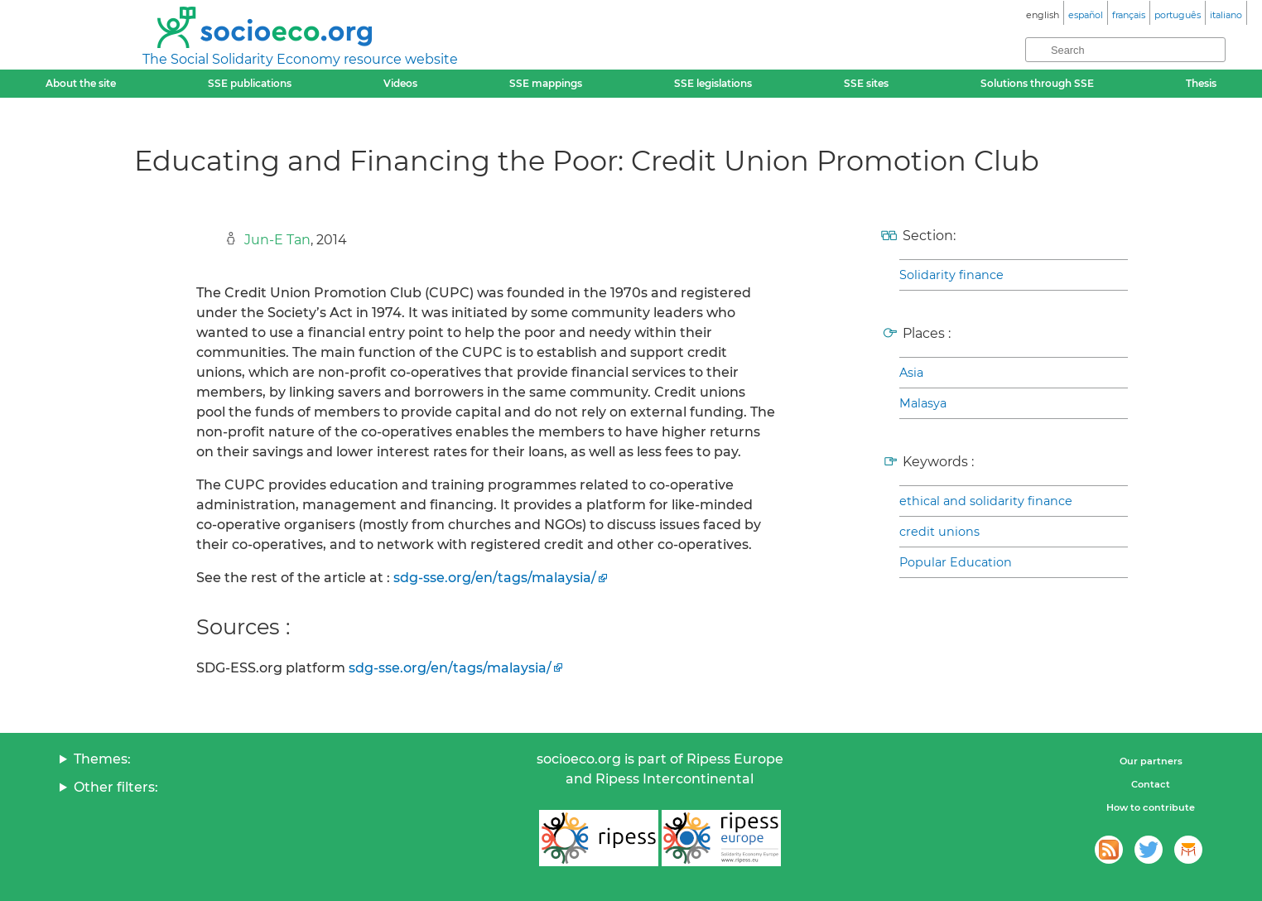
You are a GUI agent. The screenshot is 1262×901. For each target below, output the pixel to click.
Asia (911, 372)
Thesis (1201, 83)
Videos (400, 83)
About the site (81, 83)
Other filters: (116, 787)
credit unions (939, 531)
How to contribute (1150, 807)
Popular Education (955, 562)
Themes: (102, 759)
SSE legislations (713, 83)
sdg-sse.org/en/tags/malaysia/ (494, 577)
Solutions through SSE (1037, 83)
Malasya (922, 403)
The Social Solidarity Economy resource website (300, 59)
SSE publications (249, 83)
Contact (1150, 784)
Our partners (1151, 761)
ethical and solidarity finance (985, 501)
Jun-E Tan (277, 240)
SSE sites (866, 83)
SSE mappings (545, 83)
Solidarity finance (951, 274)
